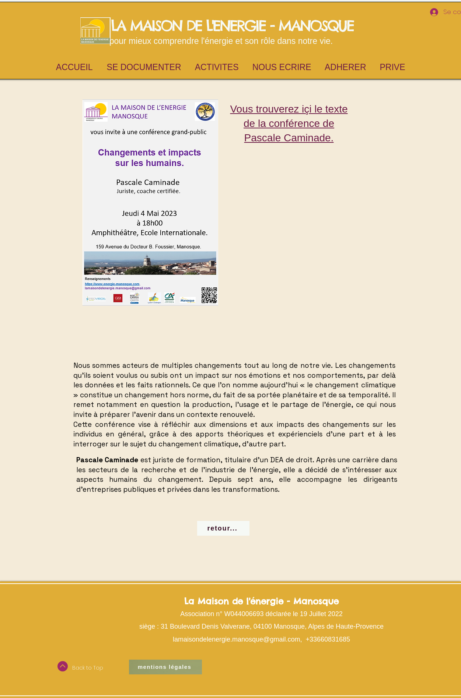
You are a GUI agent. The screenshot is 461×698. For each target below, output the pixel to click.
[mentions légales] (165, 667)
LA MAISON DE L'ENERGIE (185, 25)
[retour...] (223, 528)
